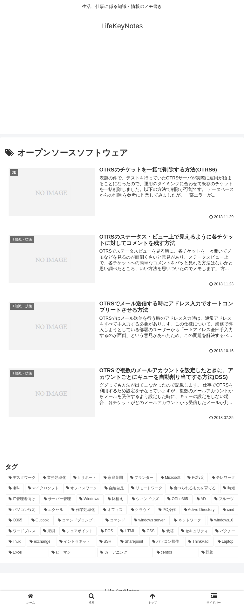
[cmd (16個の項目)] (229, 509)
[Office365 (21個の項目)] (178, 499)
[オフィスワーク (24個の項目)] (81, 488)
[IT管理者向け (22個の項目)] (23, 499)
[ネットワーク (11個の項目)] (188, 520)
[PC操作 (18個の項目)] (168, 509)
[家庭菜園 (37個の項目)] (113, 477)
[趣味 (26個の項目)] (15, 488)
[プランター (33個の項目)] (142, 477)
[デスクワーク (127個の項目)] (22, 477)
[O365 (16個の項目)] (16, 520)
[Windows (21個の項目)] (90, 499)
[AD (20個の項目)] (202, 499)
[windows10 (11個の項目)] (222, 520)
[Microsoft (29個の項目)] (171, 477)
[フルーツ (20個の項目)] (225, 499)
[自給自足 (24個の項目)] (114, 488)
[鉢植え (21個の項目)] (116, 499)
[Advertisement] (122, 89)
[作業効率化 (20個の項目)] (84, 509)
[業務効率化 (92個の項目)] (54, 477)
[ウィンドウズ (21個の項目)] (146, 499)
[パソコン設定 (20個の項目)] (23, 509)
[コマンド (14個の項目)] (116, 520)
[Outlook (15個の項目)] (41, 520)
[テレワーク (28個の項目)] (223, 477)
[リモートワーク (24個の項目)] (147, 488)
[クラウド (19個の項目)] (141, 509)
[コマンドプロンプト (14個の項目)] (78, 520)
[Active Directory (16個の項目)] (200, 509)
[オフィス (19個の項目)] (113, 509)
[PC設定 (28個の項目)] (196, 477)
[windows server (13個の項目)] (150, 520)
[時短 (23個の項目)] (229, 488)
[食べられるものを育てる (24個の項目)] (193, 488)
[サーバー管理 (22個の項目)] (58, 499)
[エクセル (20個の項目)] (54, 509)
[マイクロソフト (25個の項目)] (43, 488)
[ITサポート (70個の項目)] (85, 477)
